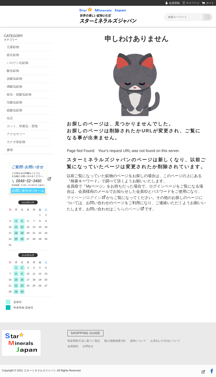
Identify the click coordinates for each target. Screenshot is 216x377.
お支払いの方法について (165, 340)
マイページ (192, 2)
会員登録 (174, 2)
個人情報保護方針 (115, 340)
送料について (138, 340)
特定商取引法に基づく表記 (84, 340)
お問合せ (88, 346)
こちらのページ (126, 209)
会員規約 (73, 346)
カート (210, 2)
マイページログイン (84, 197)
